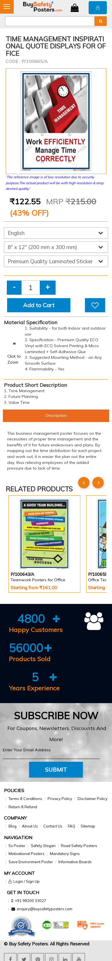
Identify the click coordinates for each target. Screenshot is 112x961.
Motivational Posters (26, 853)
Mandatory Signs (65, 853)
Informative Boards (75, 862)
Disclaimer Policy (92, 798)
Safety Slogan (43, 845)
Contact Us (52, 826)
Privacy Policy (60, 798)
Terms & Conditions (25, 798)
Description (56, 415)
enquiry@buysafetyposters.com (44, 909)
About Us (30, 826)
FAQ (71, 826)
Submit (56, 769)
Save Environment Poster (31, 862)
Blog (13, 826)
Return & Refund (23, 807)
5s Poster (17, 845)
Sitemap (88, 826)
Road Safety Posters (79, 845)
